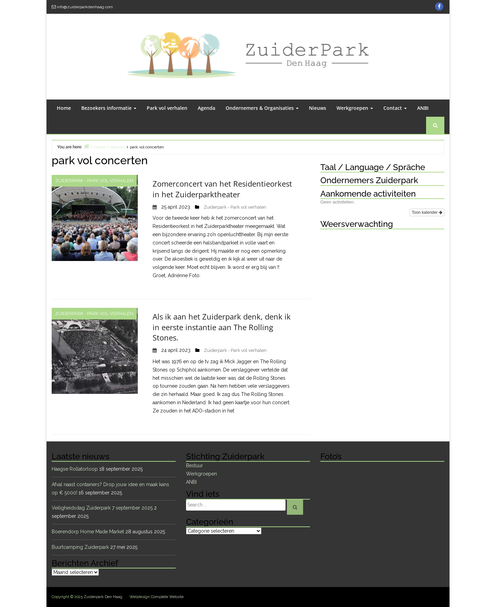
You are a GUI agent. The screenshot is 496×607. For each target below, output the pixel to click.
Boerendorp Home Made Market (88, 531)
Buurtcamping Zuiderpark (80, 547)
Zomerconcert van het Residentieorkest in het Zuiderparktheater (222, 188)
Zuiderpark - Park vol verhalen (94, 180)
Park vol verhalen (167, 108)
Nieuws (317, 108)
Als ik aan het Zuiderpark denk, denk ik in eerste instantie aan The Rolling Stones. (222, 327)
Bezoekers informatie (108, 108)
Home (64, 108)
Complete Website (167, 597)
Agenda (206, 108)
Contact (395, 108)
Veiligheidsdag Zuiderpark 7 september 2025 (102, 508)
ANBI (422, 108)
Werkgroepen (355, 108)
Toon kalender (427, 212)
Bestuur (194, 465)
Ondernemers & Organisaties (262, 108)
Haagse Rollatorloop (75, 469)
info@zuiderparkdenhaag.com (85, 6)
